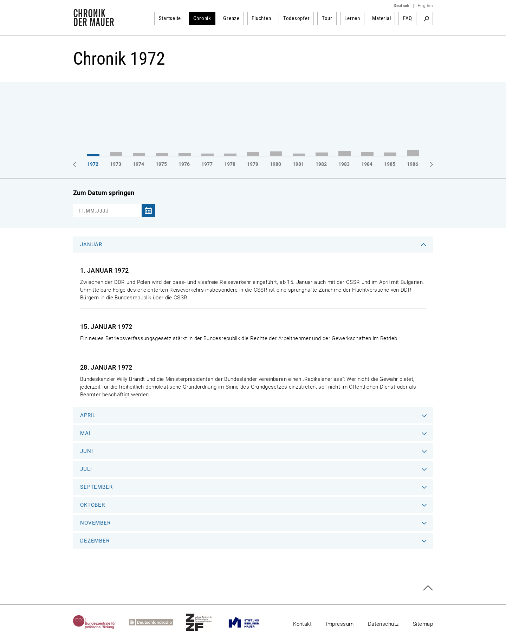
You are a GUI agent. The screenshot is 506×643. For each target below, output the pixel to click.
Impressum (339, 624)
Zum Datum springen (103, 192)
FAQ (407, 18)
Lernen (352, 18)
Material (381, 18)
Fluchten (261, 18)
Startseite (170, 18)
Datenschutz (383, 624)
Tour (327, 18)
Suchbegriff (426, 18)
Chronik (202, 18)
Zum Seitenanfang (428, 588)
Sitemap (423, 624)
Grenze (231, 18)
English (425, 5)
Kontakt (302, 624)
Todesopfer (296, 18)
